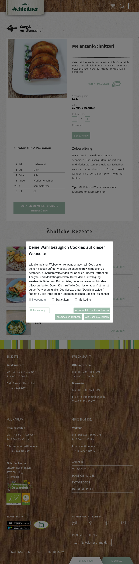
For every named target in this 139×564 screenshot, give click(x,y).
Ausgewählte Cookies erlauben (92, 310)
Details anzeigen (39, 310)
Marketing (84, 299)
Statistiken (62, 299)
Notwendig (39, 299)
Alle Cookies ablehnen (69, 317)
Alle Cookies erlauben (97, 317)
